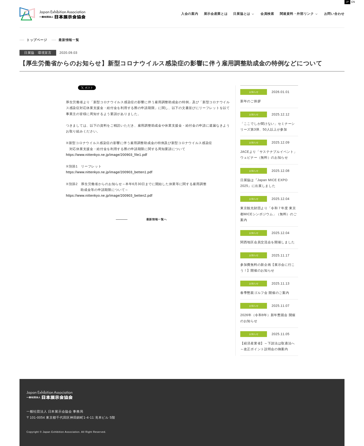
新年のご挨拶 (250, 101)
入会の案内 (189, 14)
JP (347, 2)
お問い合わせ (334, 14)
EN (353, 2)
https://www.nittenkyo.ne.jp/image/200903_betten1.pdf (109, 172)
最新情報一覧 (68, 40)
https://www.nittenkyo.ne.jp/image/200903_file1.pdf (106, 155)
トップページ (36, 40)
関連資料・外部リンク (297, 14)
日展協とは (241, 14)
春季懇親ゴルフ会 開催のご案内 (264, 293)
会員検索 (267, 14)
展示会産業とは (216, 14)
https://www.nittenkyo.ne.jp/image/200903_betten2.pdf (109, 195)
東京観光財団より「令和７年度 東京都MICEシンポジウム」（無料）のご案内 (268, 213)
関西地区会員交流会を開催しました (267, 242)
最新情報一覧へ (156, 219)
